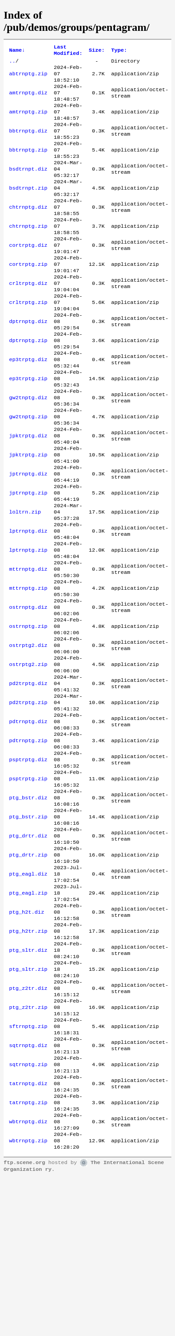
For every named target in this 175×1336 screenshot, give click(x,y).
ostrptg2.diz (28, 731)
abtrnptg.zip (28, 78)
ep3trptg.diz (28, 404)
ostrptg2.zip (28, 753)
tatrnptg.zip (28, 1254)
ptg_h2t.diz (26, 1036)
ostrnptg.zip (28, 709)
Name (17, 51)
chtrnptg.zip (28, 252)
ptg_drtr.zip (28, 970)
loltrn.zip (25, 578)
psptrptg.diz (28, 862)
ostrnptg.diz (28, 687)
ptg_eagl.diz (28, 992)
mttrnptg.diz (28, 644)
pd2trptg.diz (28, 774)
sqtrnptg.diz (28, 1188)
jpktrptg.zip (28, 513)
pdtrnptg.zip (28, 840)
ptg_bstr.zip (28, 927)
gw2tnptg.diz (28, 448)
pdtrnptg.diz (28, 818)
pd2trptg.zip (28, 796)
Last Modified (68, 51)
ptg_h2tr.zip (28, 1058)
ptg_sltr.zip (28, 1101)
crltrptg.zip (28, 339)
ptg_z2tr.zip (28, 1145)
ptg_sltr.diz (28, 1079)
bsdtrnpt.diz (28, 187)
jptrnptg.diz (28, 535)
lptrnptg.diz (28, 600)
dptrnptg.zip (28, 383)
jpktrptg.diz (28, 491)
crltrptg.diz (28, 317)
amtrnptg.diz (28, 99)
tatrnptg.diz (28, 1232)
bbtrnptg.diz (28, 143)
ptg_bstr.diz (28, 905)
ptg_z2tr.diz (28, 1123)
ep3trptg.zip (28, 426)
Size (97, 51)
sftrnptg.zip (28, 1166)
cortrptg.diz (28, 274)
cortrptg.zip (28, 295)
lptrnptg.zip (28, 622)
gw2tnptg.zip (28, 470)
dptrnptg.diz (28, 361)
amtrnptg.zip (28, 121)
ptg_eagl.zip (28, 1014)
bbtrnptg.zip (28, 165)
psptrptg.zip (28, 883)
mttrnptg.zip (28, 666)
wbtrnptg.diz (28, 1275)
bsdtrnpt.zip (28, 208)
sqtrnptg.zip (28, 1210)
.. (12, 63)
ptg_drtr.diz (28, 949)
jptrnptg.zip (28, 557)
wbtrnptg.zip (28, 1297)
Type (119, 51)
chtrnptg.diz (28, 230)
